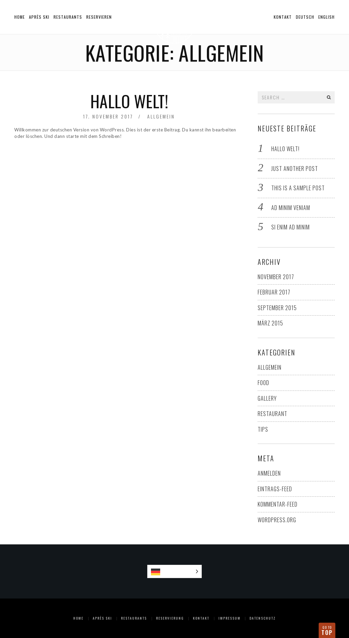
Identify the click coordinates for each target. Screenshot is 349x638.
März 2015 (270, 323)
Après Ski (39, 17)
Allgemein (161, 116)
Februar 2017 (274, 292)
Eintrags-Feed (275, 489)
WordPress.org (277, 520)
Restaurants (68, 17)
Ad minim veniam (290, 208)
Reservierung (170, 618)
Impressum (229, 618)
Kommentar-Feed (278, 504)
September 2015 (277, 308)
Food (263, 383)
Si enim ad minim (290, 227)
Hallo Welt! (129, 101)
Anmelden (269, 473)
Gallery (267, 398)
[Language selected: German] (174, 571)
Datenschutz (262, 618)
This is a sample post (298, 188)
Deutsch (305, 17)
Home (19, 17)
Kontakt (283, 17)
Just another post (294, 168)
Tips (263, 429)
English (326, 17)
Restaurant (272, 414)
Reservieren (99, 17)
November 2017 (276, 277)
